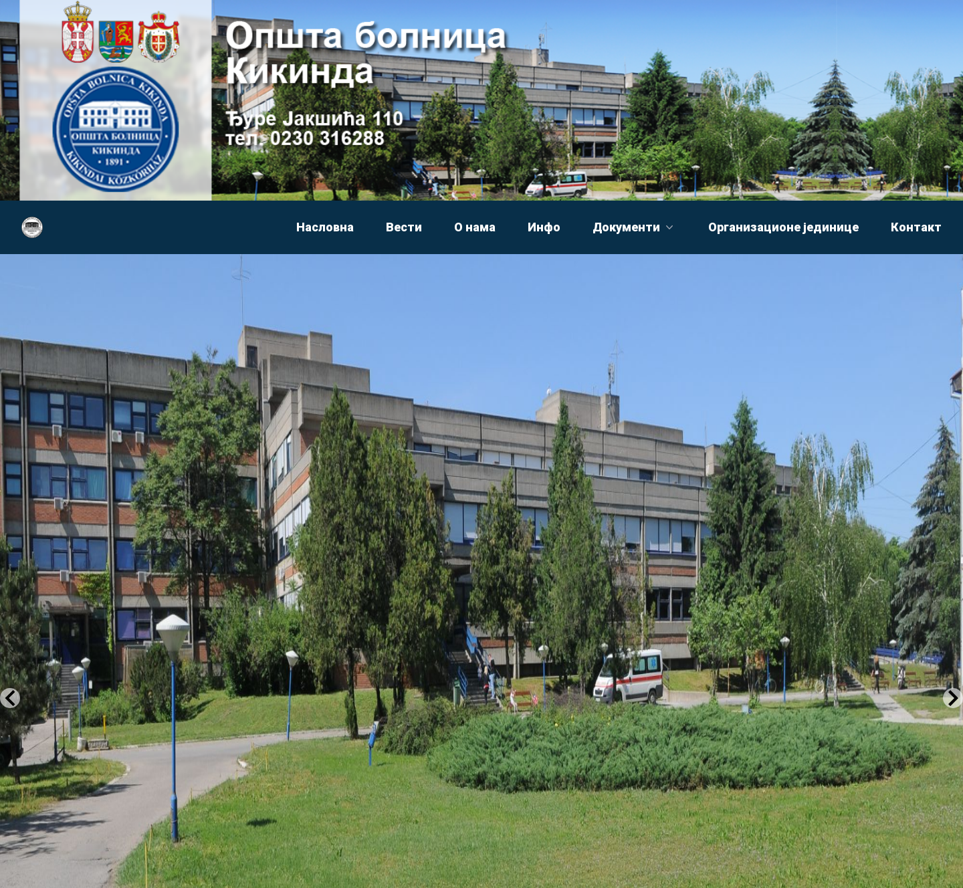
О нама (475, 227)
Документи (634, 227)
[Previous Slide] (10, 698)
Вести (404, 227)
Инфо (544, 227)
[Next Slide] (953, 698)
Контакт (916, 227)
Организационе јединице (783, 227)
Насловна (325, 227)
